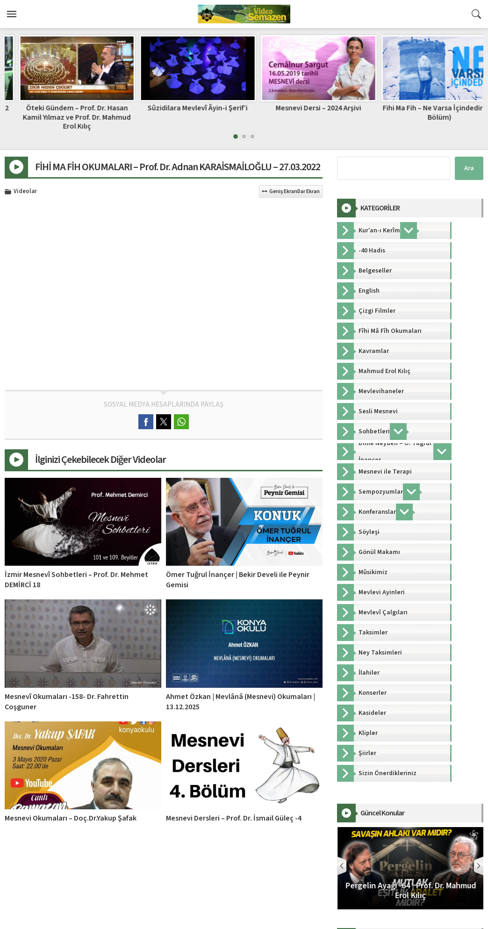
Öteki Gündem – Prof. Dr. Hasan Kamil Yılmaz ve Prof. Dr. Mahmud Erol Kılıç (183, 117)
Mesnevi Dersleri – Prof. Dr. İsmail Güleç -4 (233, 818)
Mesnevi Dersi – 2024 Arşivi (425, 108)
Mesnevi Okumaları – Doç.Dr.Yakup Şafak (70, 818)
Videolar (25, 191)
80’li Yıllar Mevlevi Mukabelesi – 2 (62, 108)
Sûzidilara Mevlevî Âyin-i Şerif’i (304, 108)
